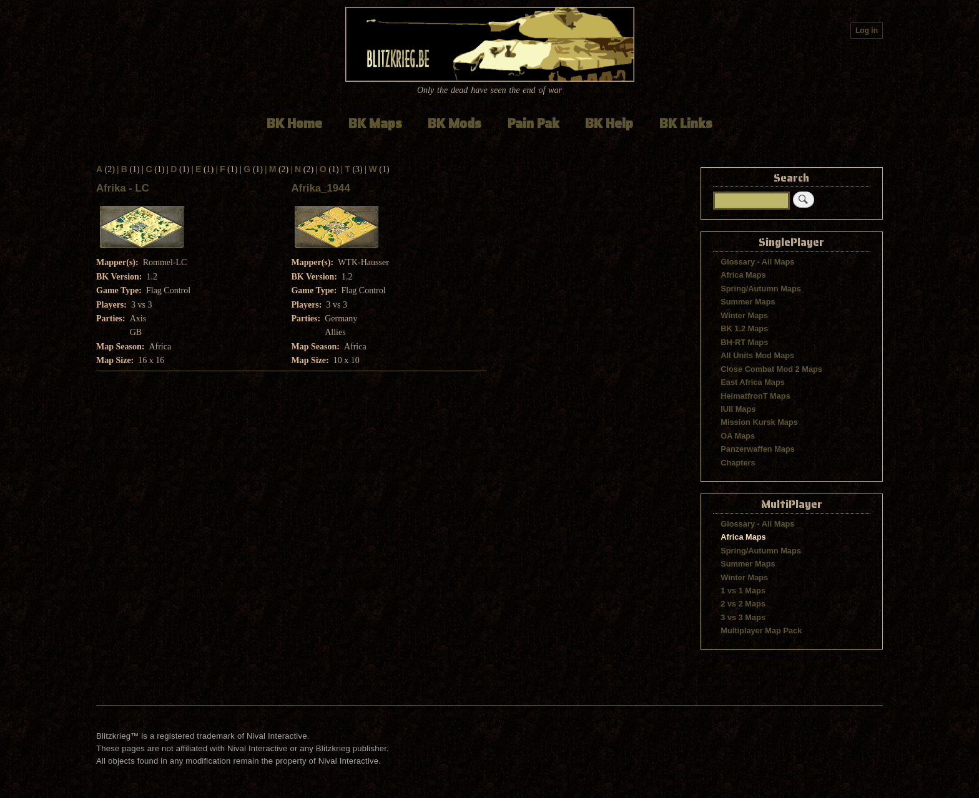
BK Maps (375, 123)
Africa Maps (743, 275)
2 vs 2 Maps (743, 603)
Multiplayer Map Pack (761, 630)
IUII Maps (738, 409)
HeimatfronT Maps (755, 396)
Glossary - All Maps (757, 261)
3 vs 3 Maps (743, 617)
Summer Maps (748, 301)
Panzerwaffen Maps (758, 449)
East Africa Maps (753, 382)
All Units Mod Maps (757, 355)
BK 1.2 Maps (744, 328)
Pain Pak (533, 123)
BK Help (609, 123)
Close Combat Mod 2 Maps (771, 369)
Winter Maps (744, 315)
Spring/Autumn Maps (761, 288)
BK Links (685, 123)
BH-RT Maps (744, 342)
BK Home (294, 123)
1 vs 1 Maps (743, 590)
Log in (866, 30)
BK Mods (454, 123)
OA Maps (738, 435)
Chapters (738, 462)
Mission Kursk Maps (759, 422)
